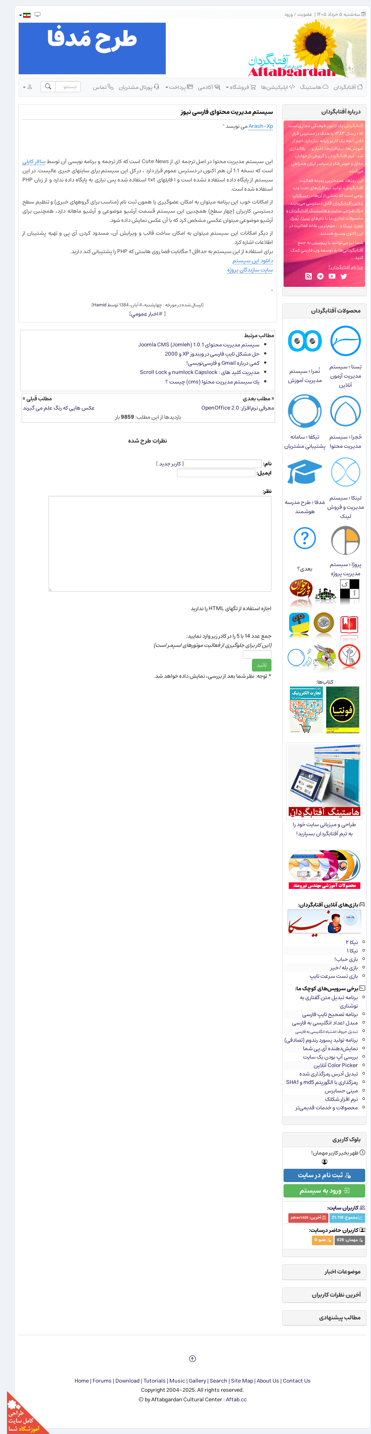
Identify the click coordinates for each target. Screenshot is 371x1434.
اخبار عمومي (137, 314)
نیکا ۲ (345, 942)
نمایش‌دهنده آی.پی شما (323, 1048)
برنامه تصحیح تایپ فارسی (323, 1014)
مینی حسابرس (334, 1091)
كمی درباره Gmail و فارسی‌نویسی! (215, 363)
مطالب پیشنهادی (333, 1317)
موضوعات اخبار (336, 1272)
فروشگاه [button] (234, 87)
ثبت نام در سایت (317, 1175)
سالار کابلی (27, 161)
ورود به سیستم (317, 1191)
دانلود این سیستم (246, 261)
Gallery (190, 1381)
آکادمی (202, 87)
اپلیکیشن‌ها (271, 87)
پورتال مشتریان (132, 87)
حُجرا (351, 226)
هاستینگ (307, 87)
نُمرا (288, 218)
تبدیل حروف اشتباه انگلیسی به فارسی (319, 1031)
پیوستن (312, 242)
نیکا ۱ (345, 951)
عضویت (298, 14)
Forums (95, 1381)
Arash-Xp (254, 126)
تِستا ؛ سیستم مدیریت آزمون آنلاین (338, 376)
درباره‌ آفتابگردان (334, 112)
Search (211, 1381)
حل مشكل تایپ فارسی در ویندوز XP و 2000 (205, 354)
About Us (261, 1381)
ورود (281, 14)
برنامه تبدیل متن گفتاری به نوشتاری (322, 1001)
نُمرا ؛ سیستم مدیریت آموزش (298, 375)
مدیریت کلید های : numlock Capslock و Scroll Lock (192, 372)
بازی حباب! (339, 959)
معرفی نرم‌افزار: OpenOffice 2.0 (230, 408)
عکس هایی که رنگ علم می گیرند (52, 408)
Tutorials (147, 1381)
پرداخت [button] (172, 87)
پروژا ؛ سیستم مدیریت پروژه (338, 569)
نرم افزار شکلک (334, 1099)
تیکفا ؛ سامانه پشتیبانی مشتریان (297, 441)
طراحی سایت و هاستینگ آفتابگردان (314, 211)
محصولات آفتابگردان (329, 311)
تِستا (298, 218)
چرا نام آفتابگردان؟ (338, 267)
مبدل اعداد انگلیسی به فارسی (318, 1023)
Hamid (93, 305)
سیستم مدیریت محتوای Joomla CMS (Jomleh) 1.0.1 (191, 345)
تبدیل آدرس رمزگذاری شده (321, 1074)
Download (120, 1381)
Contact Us (290, 1381)
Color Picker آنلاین (329, 1065)
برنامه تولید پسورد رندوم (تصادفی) (314, 1040)
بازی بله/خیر (337, 968)
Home (75, 1381)
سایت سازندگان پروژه (243, 270)
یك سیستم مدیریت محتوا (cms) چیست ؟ (205, 382)
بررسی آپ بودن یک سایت (323, 1057)
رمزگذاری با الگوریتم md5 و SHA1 (315, 1082)
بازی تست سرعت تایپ (327, 976)
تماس (96, 87)
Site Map (235, 1381)
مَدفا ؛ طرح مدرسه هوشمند (298, 506)
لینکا (340, 226)
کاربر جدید (163, 464)
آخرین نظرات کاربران (329, 1295)
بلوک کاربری (339, 1139)
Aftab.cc (229, 1400)
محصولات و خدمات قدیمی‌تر (320, 1108)
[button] (17, 15)
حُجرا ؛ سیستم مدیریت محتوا (339, 441)
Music (170, 1381)
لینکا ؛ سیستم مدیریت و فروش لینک (338, 507)
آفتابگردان (341, 87)
